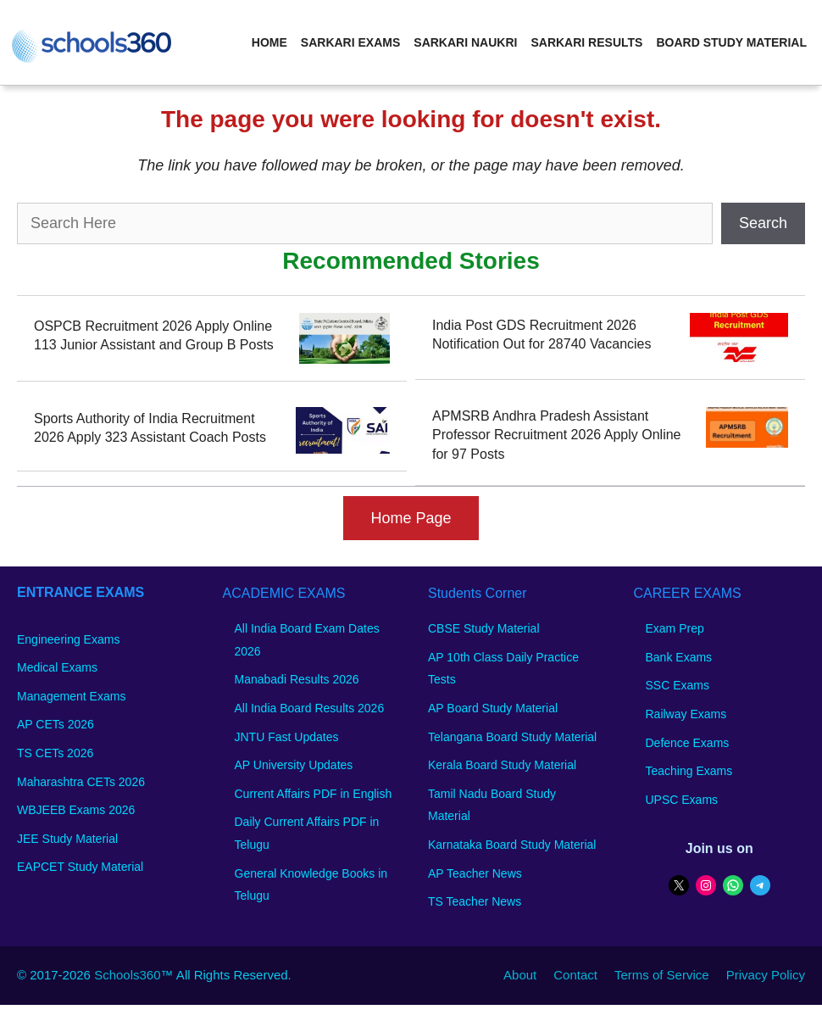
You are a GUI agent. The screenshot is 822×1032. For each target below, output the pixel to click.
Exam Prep (675, 628)
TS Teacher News (474, 901)
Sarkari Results (586, 42)
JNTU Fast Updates (287, 737)
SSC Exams (677, 685)
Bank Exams (679, 657)
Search (763, 223)
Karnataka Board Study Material (512, 844)
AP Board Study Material (493, 708)
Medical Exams (57, 667)
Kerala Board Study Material (502, 765)
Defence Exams (688, 743)
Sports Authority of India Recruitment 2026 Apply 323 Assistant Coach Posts (150, 427)
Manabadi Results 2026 (297, 679)
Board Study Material (731, 42)
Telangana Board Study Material (512, 737)
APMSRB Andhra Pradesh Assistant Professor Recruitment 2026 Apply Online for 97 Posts (556, 435)
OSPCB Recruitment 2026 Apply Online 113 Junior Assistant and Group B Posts (154, 335)
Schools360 (127, 975)
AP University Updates (294, 765)
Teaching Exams (689, 771)
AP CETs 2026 (55, 724)
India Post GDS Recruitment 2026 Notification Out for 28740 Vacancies (542, 334)
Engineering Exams (68, 639)
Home (269, 42)
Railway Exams (686, 714)
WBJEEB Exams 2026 (76, 810)
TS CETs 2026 (55, 753)
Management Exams (71, 696)
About (519, 975)
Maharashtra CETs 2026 (81, 782)
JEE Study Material (67, 838)
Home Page (410, 518)
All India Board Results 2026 (310, 708)
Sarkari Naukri (465, 42)
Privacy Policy (765, 975)
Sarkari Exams (350, 42)
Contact (575, 975)
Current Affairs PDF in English (313, 793)
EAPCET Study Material (80, 866)
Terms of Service (661, 975)
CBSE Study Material (484, 628)
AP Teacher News (475, 873)
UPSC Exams (682, 799)
